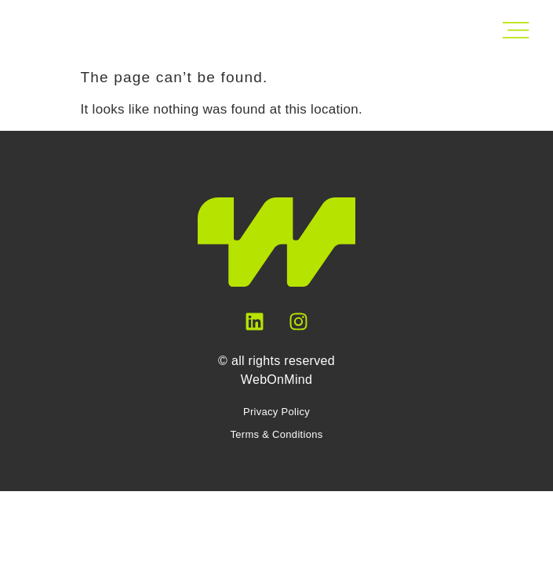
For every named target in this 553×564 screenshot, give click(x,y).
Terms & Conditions (276, 434)
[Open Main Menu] (515, 30)
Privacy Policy (276, 412)
